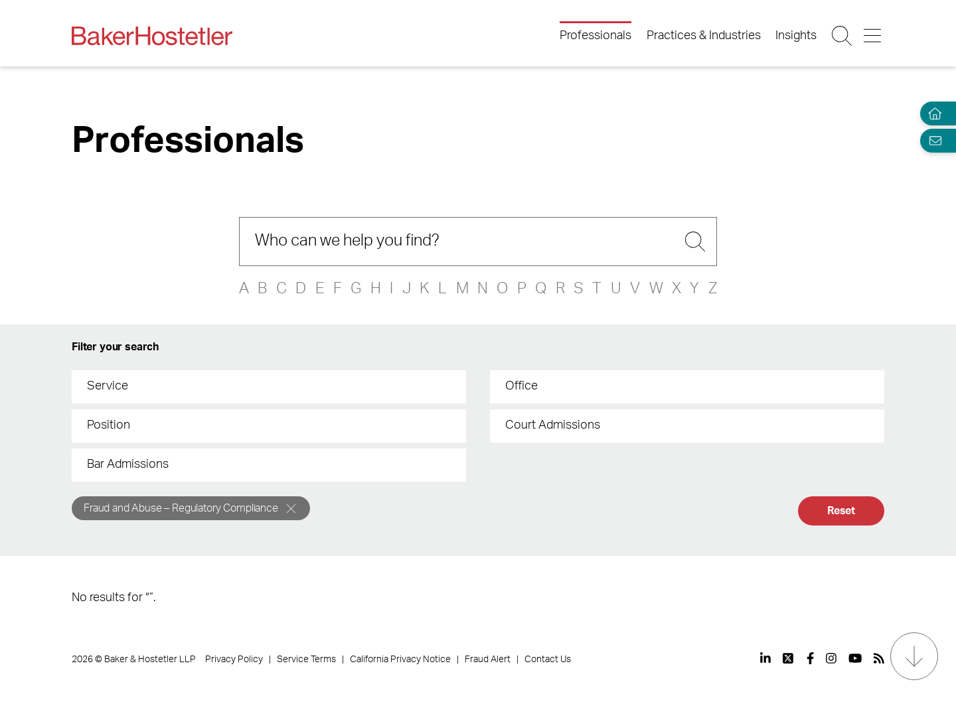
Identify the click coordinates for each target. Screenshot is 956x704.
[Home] (932, 114)
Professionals (595, 36)
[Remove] (291, 509)
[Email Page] (932, 140)
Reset (841, 511)
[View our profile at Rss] (879, 658)
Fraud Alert (488, 659)
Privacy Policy (234, 659)
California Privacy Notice (400, 659)
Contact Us (547, 659)
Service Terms (306, 659)
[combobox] (269, 386)
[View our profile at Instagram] (831, 658)
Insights (796, 36)
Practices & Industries (704, 36)
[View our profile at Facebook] (810, 658)
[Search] (478, 241)
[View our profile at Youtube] (855, 658)
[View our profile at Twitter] (789, 658)
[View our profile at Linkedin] (765, 658)
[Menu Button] (873, 36)
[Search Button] (843, 36)
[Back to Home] (152, 36)
